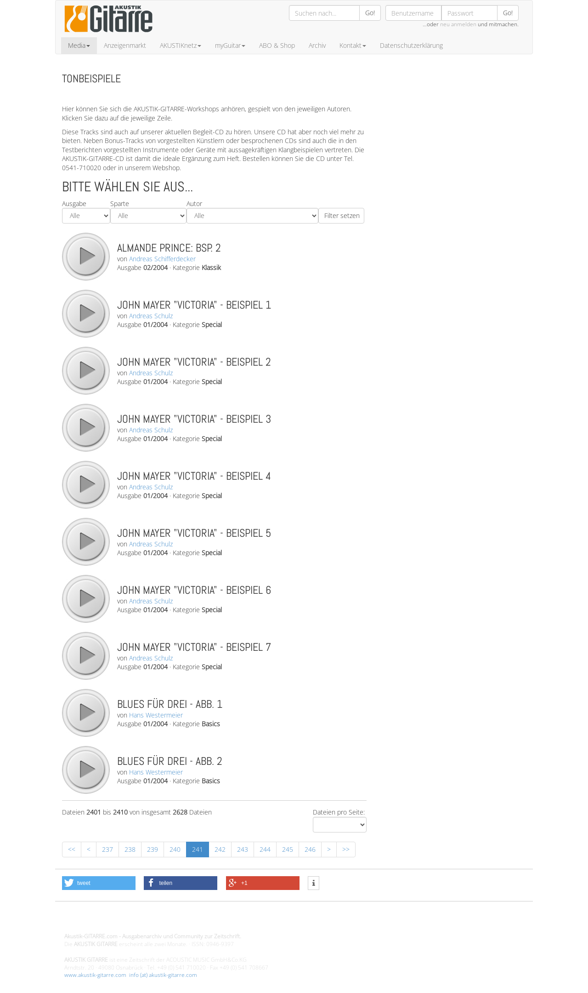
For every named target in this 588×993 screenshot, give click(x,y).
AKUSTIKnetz (180, 45)
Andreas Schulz (151, 315)
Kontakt (352, 45)
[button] (99, 883)
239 (152, 849)
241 (197, 849)
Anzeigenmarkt (125, 45)
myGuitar (230, 45)
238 (130, 849)
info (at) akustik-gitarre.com (163, 975)
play (85, 256)
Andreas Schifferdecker (162, 258)
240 (175, 849)
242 (220, 849)
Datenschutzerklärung (411, 45)
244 (265, 849)
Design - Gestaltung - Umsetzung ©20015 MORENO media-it (139, 921)
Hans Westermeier (156, 715)
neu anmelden (458, 24)
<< (71, 849)
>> (346, 849)
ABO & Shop (277, 45)
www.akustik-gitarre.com (95, 975)
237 (107, 849)
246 (310, 849)
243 (242, 849)
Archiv (317, 45)
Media (79, 45)
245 (287, 849)
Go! (370, 12)
